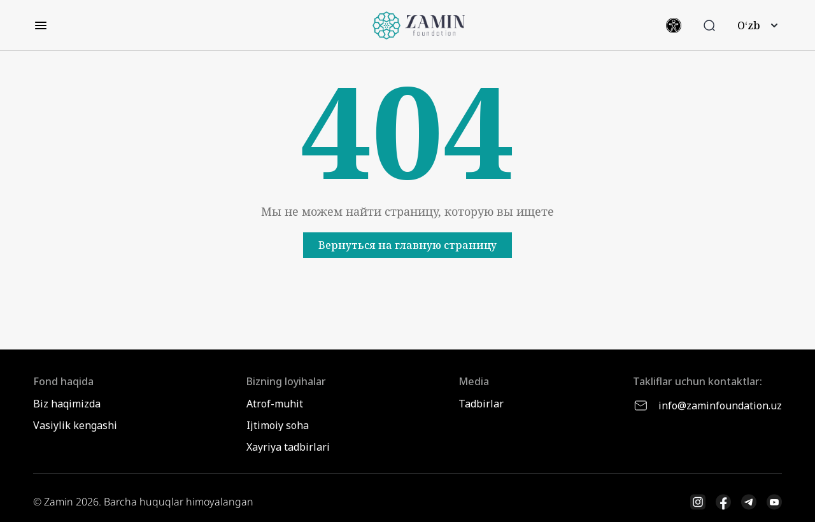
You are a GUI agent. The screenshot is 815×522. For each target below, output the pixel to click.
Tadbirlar (481, 403)
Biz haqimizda (67, 403)
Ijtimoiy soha (277, 425)
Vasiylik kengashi (75, 425)
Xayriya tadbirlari (288, 447)
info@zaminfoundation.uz (707, 405)
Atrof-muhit (274, 403)
